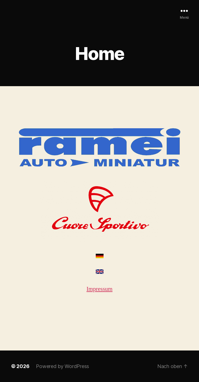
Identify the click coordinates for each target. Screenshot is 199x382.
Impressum (99, 289)
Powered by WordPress (62, 366)
